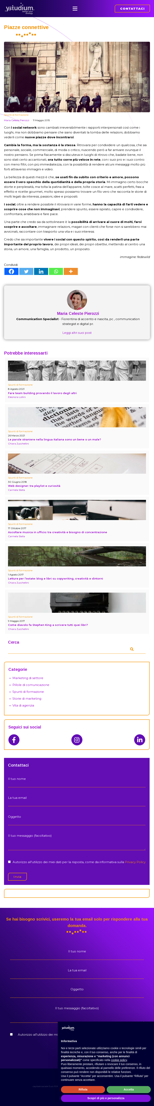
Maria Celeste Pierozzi (16, 117)
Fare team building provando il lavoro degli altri (42, 390)
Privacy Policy (135, 859)
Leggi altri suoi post (77, 330)
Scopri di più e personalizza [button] (105, 1098)
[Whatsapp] (56, 268)
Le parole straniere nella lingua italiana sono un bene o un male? (54, 436)
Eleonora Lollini (17, 394)
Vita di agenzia (23, 703)
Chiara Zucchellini (18, 440)
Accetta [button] (129, 1089)
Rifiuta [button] (83, 1089)
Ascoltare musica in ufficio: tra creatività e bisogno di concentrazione (57, 529)
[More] (71, 268)
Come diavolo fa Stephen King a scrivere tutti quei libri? (48, 622)
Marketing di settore (27, 675)
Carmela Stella (16, 487)
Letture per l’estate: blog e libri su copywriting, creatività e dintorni (55, 575)
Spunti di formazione (16, 112)
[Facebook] (11, 268)
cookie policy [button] (119, 1060)
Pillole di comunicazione (30, 682)
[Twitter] (26, 268)
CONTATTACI (132, 7)
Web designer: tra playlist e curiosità (34, 483)
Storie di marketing (26, 696)
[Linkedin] (41, 268)
